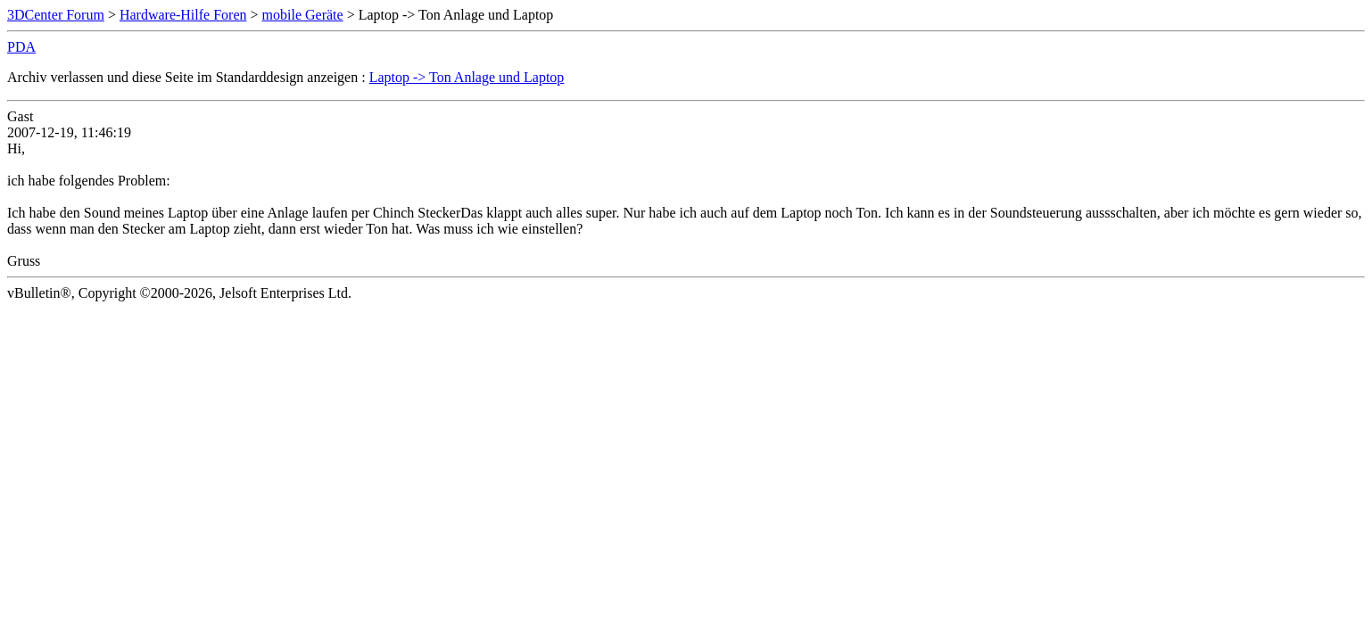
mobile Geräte (302, 14)
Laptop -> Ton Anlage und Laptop (467, 77)
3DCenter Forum (55, 14)
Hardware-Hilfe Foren (183, 14)
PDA (21, 46)
